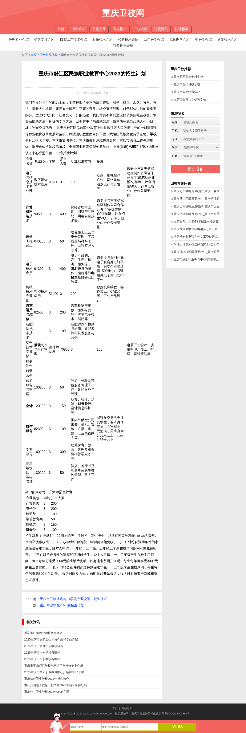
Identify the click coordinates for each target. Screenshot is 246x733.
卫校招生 (119, 29)
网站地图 (126, 708)
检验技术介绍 (128, 39)
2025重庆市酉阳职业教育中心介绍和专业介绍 (54, 672)
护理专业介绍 (19, 39)
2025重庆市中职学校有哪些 (42, 659)
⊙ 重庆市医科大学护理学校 (188, 99)
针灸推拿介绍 (123, 45)
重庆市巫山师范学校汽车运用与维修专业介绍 (53, 665)
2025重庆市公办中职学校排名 (43, 646)
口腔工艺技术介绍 (73, 39)
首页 (60, 29)
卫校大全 (140, 29)
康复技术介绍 (227, 39)
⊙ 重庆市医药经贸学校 (185, 92)
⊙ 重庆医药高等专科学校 (187, 76)
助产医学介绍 (154, 39)
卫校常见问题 (49, 54)
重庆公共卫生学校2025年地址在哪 (46, 691)
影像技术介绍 (102, 39)
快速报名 (182, 29)
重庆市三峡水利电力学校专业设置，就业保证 (73, 599)
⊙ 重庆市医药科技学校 (185, 84)
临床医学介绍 (179, 39)
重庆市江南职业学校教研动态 (43, 633)
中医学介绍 (203, 39)
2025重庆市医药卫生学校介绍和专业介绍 (51, 639)
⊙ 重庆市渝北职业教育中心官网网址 (194, 259)
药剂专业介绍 (44, 39)
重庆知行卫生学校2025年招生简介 (46, 678)
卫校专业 (99, 29)
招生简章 (78, 29)
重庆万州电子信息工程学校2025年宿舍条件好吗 (55, 685)
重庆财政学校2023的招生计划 (62, 605)
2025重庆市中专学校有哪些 (42, 652)
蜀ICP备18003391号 (177, 713)
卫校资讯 (161, 29)
